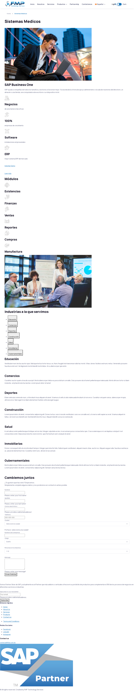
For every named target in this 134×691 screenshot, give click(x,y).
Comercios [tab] (13, 325)
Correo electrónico (11, 506)
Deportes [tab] (12, 331)
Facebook (7, 629)
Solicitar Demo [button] (10, 166)
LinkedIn (6, 632)
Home (8, 14)
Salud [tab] (11, 342)
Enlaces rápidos (6, 603)
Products (6, 614)
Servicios (50, 4)
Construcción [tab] (14, 337)
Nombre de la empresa (12, 532)
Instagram (7, 634)
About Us (6, 609)
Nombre (7, 490)
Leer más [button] (8, 173)
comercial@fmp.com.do (8, 642)
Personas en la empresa (13, 548)
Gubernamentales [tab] (15, 354)
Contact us (7, 617)
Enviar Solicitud (10, 574)
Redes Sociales (6, 625)
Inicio (32, 4)
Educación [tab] (12, 319)
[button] (116, 4)
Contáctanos (87, 4)
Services (6, 612)
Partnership (74, 4)
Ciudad (7, 520)
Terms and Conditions (11, 621)
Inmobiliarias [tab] (13, 348)
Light (114, 4)
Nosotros (40, 4)
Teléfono (8, 515)
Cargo (7, 538)
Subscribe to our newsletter (9, 592)
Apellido (7, 498)
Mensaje (7, 557)
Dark (124, 4)
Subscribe (4, 600)
